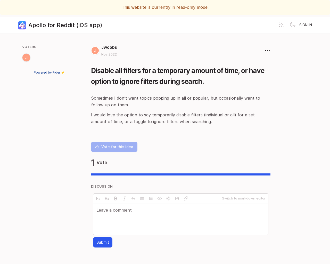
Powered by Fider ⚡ (49, 72)
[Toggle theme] (292, 25)
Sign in (305, 25)
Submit (102, 242)
